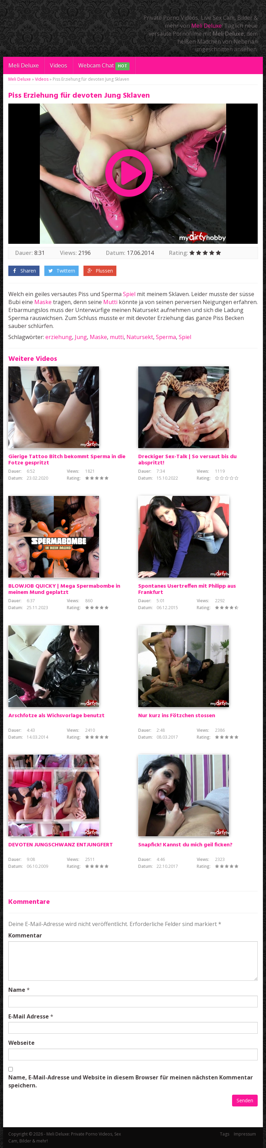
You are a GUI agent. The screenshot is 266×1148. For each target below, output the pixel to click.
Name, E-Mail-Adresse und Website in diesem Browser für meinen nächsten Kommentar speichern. (130, 1081)
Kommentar (25, 935)
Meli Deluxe (206, 25)
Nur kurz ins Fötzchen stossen (176, 715)
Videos (58, 65)
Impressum (245, 1134)
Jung (81, 337)
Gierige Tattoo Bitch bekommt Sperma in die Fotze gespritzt (66, 460)
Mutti (110, 302)
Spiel (129, 294)
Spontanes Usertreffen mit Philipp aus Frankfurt (187, 589)
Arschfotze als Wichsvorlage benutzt (56, 715)
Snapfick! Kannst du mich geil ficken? (185, 844)
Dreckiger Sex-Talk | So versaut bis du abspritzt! (187, 460)
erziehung (58, 337)
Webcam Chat (104, 66)
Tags (224, 1134)
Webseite (21, 1043)
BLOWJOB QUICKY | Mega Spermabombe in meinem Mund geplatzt (64, 589)
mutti (117, 337)
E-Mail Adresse (28, 1016)
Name (16, 990)
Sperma (166, 337)
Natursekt (139, 337)
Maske (43, 302)
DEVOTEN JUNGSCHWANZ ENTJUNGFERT (60, 844)
